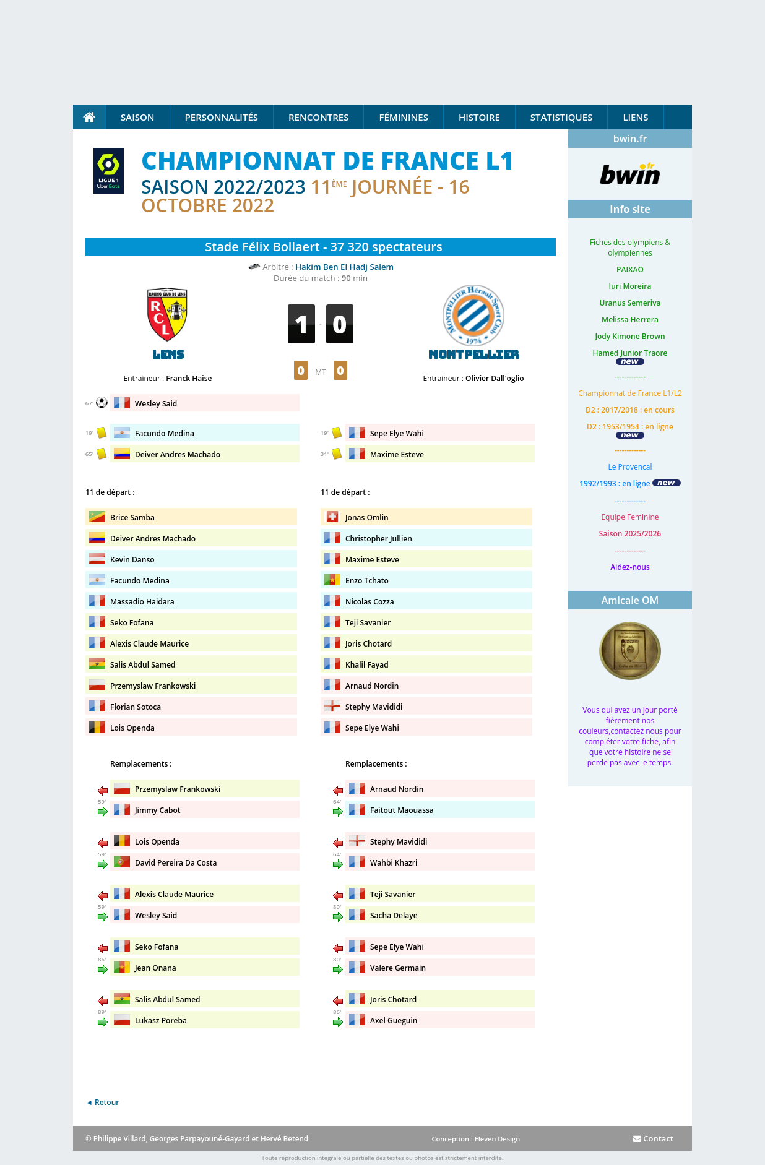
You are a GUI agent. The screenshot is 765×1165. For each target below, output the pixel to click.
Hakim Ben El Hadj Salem (344, 266)
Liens (635, 117)
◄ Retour (102, 1102)
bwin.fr (630, 138)
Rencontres (318, 117)
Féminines (403, 117)
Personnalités (221, 117)
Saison (138, 117)
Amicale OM (630, 600)
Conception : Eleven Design (475, 1138)
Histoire (479, 117)
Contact (653, 1138)
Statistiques (561, 117)
